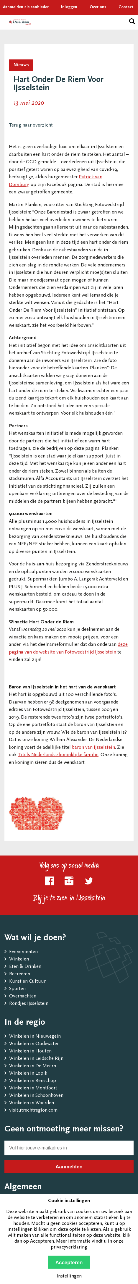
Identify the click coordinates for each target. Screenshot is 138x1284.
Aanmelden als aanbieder (26, 7)
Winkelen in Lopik (28, 1073)
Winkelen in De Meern (32, 1066)
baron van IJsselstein (93, 747)
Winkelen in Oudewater (34, 1044)
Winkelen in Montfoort (33, 1088)
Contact (126, 7)
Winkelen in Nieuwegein (35, 1036)
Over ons (98, 7)
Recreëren (19, 974)
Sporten (17, 989)
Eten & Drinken (25, 966)
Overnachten (22, 996)
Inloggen (69, 7)
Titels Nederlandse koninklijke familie (58, 755)
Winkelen (19, 959)
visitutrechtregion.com (33, 1110)
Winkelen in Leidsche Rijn (36, 1058)
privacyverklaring (69, 1247)
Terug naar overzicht (31, 125)
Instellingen (69, 1276)
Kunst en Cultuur (27, 981)
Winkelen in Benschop (32, 1081)
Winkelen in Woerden (31, 1103)
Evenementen (23, 952)
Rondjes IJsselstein (28, 1003)
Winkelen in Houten (30, 1051)
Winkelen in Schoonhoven (36, 1095)
